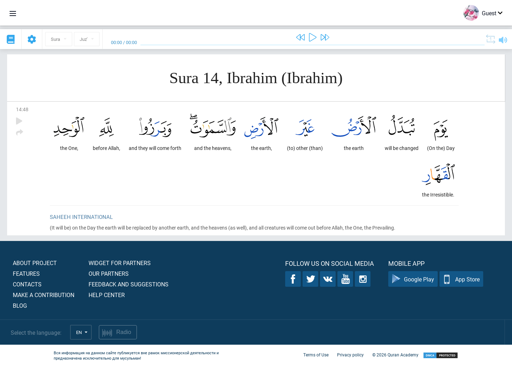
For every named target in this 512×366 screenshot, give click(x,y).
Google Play (413, 279)
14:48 (22, 109)
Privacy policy (350, 354)
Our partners (109, 273)
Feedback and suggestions (129, 284)
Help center (107, 294)
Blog (20, 305)
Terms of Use (316, 354)
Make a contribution (43, 294)
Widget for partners (120, 263)
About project (35, 263)
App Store (461, 279)
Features (26, 273)
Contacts (27, 284)
